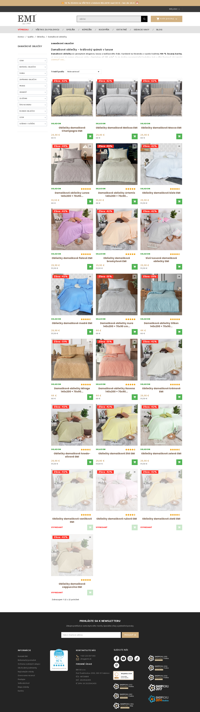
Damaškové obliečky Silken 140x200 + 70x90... (161, 325)
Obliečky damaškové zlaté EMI (161, 518)
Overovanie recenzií (26, 675)
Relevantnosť (83, 71)
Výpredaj (23, 29)
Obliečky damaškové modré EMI (72, 323)
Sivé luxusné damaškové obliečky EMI (161, 259)
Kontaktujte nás (86, 650)
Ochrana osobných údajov (29, 664)
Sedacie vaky (141, 29)
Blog (159, 29)
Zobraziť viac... (58, 59)
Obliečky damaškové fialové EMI (72, 258)
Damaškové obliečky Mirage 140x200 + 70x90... (72, 390)
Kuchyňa (104, 29)
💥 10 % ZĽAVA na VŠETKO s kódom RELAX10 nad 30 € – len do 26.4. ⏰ (100, 3)
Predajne (21, 679)
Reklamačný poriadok (27, 660)
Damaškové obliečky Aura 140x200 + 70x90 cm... (116, 325)
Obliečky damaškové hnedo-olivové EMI (72, 455)
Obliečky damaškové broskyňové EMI (116, 259)
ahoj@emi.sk (85, 659)
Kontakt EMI (23, 656)
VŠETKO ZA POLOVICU (47, 29)
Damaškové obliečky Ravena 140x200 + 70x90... (116, 390)
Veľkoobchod (23, 683)
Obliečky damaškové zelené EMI (161, 453)
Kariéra (21, 691)
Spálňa (70, 29)
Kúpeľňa (87, 29)
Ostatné (121, 29)
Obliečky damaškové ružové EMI (116, 518)
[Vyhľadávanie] (109, 19)
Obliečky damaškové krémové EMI (161, 390)
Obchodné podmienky (27, 668)
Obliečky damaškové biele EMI (161, 192)
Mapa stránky (23, 687)
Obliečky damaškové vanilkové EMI (72, 520)
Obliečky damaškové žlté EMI (116, 453)
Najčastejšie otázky (26, 671)
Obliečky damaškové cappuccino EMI (72, 585)
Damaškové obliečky (30, 46)
